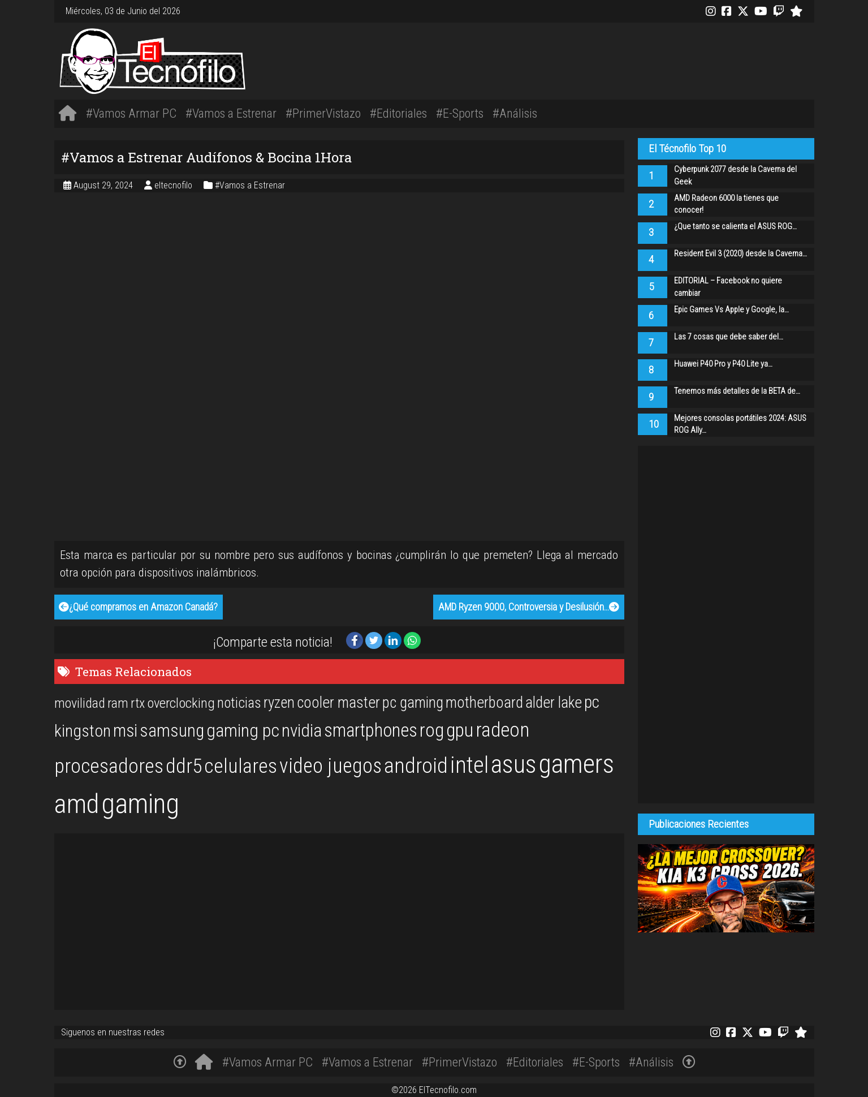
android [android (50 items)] (416, 765)
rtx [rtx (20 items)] (138, 703)
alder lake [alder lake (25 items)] (553, 703)
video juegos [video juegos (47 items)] (330, 766)
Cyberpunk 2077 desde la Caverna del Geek (735, 176)
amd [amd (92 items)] (76, 804)
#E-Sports (459, 113)
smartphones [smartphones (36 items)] (370, 730)
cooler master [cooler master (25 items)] (338, 703)
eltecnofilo (174, 185)
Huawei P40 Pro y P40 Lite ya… (723, 364)
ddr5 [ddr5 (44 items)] (184, 766)
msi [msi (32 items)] (125, 730)
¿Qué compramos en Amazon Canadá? (138, 607)
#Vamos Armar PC (131, 113)
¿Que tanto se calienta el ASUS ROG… (735, 226)
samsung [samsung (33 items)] (172, 730)
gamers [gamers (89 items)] (576, 763)
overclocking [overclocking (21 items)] (181, 703)
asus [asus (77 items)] (514, 764)
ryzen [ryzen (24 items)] (279, 703)
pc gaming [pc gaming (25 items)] (412, 703)
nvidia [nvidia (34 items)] (302, 730)
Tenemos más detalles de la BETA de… (737, 391)
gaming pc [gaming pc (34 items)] (242, 730)
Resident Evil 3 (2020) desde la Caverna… (740, 254)
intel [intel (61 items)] (469, 765)
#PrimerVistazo (323, 113)
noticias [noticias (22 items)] (239, 702)
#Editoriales (398, 113)
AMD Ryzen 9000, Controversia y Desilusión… (528, 607)
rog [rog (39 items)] (432, 730)
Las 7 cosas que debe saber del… (728, 337)
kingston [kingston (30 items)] (82, 731)
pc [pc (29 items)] (591, 702)
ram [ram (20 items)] (117, 703)
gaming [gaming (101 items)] (140, 804)
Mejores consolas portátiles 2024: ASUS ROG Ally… (740, 425)
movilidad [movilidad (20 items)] (79, 703)
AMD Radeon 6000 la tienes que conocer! (726, 204)
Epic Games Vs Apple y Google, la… (731, 310)
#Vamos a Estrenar (231, 113)
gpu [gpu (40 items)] (459, 730)
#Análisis (515, 113)
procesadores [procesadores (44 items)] (108, 766)
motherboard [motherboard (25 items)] (484, 703)
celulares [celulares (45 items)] (240, 766)
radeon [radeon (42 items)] (502, 730)
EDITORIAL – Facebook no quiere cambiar (728, 287)
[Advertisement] (592, 59)
